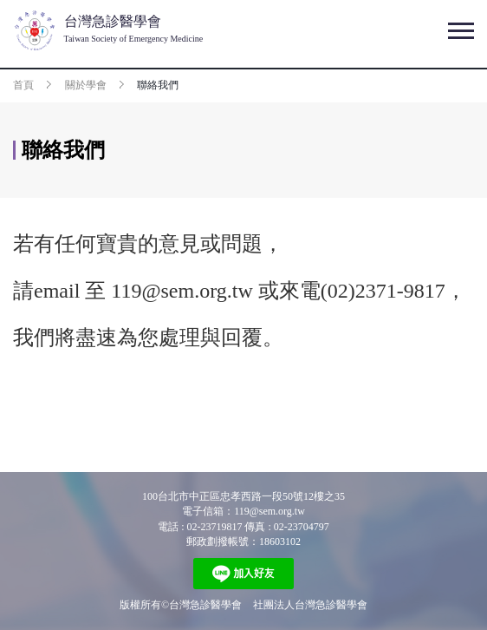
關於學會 (86, 85)
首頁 (23, 85)
